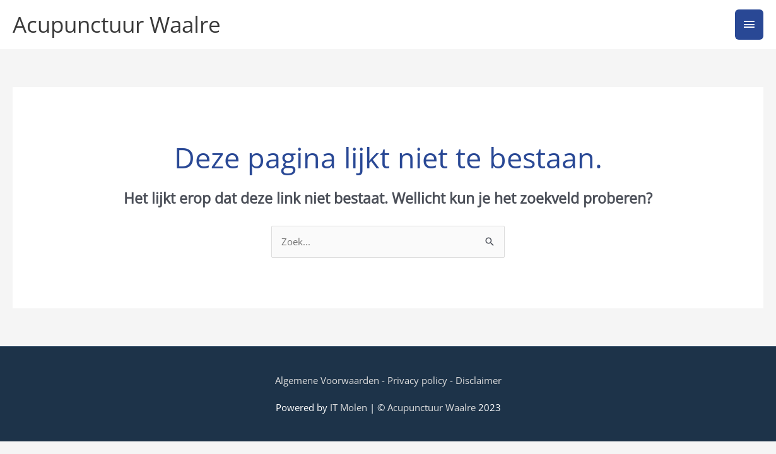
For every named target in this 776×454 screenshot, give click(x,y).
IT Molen (348, 407)
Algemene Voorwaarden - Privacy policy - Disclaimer (388, 380)
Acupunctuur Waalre (117, 24)
